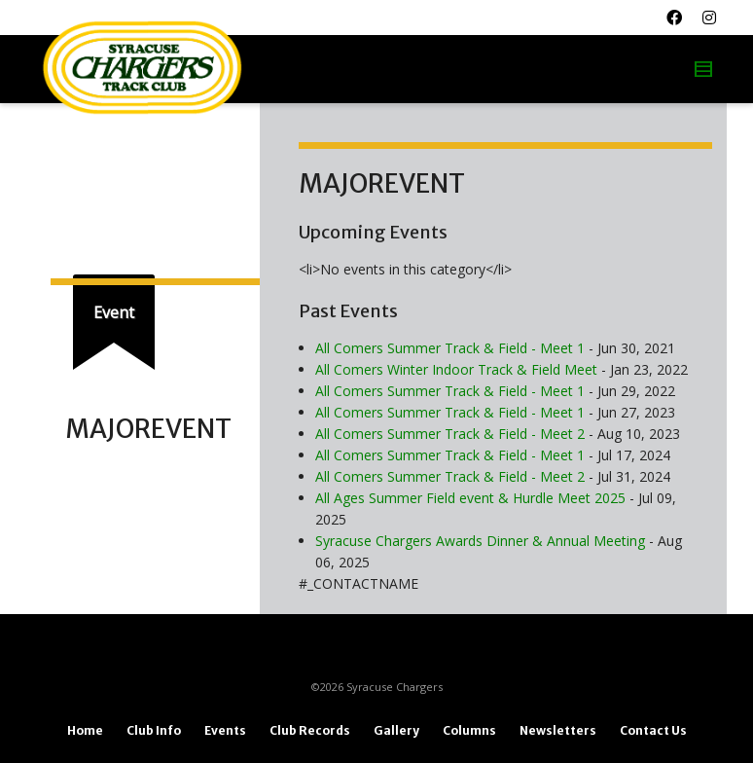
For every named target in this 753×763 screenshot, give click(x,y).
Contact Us (653, 730)
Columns (469, 730)
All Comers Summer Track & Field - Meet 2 (450, 433)
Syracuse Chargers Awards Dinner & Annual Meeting (480, 540)
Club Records (309, 730)
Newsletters (558, 730)
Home (85, 730)
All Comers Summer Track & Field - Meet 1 (450, 348)
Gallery (396, 730)
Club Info (153, 730)
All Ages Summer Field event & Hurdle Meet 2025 (470, 498)
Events (225, 730)
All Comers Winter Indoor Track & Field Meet (456, 369)
